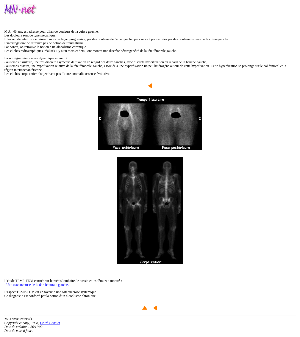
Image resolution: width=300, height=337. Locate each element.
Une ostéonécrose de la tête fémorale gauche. (37, 284)
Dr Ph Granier (50, 323)
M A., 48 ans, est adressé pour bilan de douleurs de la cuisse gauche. (51, 31)
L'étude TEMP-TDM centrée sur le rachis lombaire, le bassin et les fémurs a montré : (63, 281)
